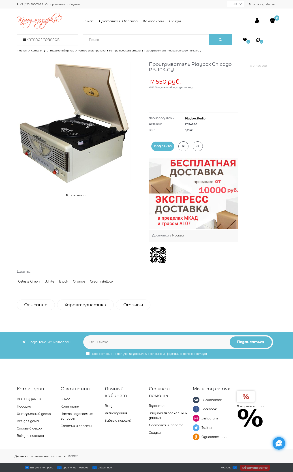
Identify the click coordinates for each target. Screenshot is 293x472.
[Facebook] (196, 409)
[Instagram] (196, 418)
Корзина (226, 467)
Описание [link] (35, 305)
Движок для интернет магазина (41, 456)
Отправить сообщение (62, 4)
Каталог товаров (43, 40)
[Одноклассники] (196, 437)
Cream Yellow (101, 281)
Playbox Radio (195, 118)
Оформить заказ (255, 467)
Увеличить (78, 195)
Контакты (153, 21)
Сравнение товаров (75, 467)
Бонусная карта (250, 406)
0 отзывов (258, 65)
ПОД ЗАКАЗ (163, 146)
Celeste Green (29, 281)
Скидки (175, 21)
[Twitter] (196, 427)
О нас (88, 21)
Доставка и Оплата (118, 21)
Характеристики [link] (85, 305)
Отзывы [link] (133, 305)
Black (63, 281)
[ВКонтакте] (196, 400)
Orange (79, 281)
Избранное (105, 467)
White (49, 281)
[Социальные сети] (279, 443)
